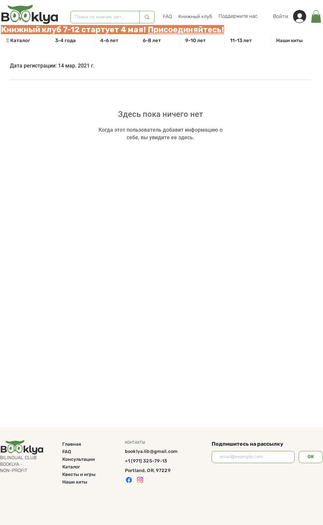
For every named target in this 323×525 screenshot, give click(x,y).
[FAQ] (167, 16)
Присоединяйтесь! (186, 29)
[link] (316, 16)
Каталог (71, 467)
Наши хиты (74, 482)
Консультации (78, 459)
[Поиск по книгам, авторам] (100, 17)
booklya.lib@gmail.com (151, 451)
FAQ (66, 452)
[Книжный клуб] (195, 16)
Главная (71, 444)
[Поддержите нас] (238, 16)
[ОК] (311, 457)
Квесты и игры (79, 474)
